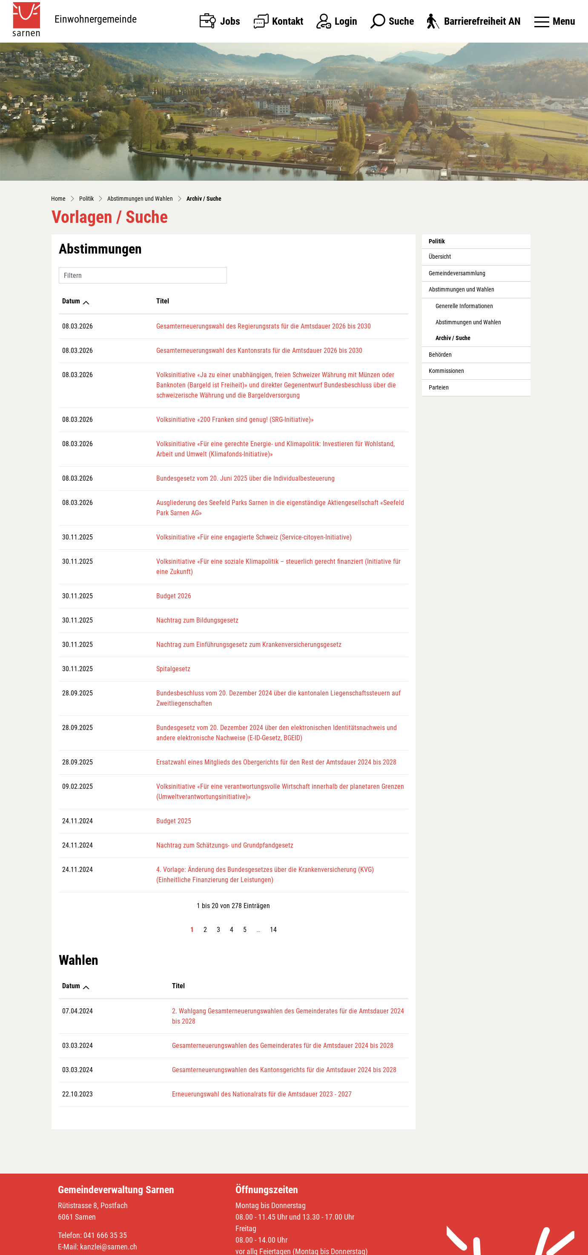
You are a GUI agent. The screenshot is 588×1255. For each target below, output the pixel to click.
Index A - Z (350, 1246)
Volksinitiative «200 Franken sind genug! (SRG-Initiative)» (178, 419)
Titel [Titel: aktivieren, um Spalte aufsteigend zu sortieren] (106, 301)
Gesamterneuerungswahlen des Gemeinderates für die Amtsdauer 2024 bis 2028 (216, 1005)
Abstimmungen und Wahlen (461, 289)
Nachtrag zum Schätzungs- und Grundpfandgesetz (168, 815)
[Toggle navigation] (555, 21)
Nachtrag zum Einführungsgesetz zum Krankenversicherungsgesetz (192, 624)
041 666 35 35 (105, 1194)
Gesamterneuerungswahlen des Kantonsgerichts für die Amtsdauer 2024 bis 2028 (218, 1029)
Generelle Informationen (464, 306)
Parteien (439, 387)
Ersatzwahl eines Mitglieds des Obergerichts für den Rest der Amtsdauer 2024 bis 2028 (220, 731)
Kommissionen (446, 371)
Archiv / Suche (454, 340)
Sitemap (324, 1246)
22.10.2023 (77, 1053)
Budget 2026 (117, 575)
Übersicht (440, 256)
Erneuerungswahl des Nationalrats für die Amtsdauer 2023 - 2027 (195, 1053)
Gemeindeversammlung (457, 273)
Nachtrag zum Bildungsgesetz (141, 600)
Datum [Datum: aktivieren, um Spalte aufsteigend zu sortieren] (71, 301)
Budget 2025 (117, 790)
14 (273, 899)
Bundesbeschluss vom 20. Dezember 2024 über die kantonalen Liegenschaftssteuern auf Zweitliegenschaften (251, 673)
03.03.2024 (77, 1005)
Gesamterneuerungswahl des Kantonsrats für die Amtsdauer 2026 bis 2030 (203, 350)
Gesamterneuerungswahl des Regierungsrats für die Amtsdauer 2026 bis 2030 (207, 326)
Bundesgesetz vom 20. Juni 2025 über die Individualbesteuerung (189, 478)
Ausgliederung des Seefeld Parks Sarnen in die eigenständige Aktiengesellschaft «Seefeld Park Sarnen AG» (247, 503)
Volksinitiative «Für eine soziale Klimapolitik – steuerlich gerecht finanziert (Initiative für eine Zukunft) (241, 551)
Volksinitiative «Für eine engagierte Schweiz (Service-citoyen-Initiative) (197, 527)
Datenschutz (382, 1246)
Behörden (440, 354)
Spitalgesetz (117, 648)
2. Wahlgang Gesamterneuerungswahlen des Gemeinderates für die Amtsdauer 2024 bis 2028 (234, 980)
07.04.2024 (77, 980)
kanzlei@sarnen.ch (108, 1205)
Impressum (415, 1246)
